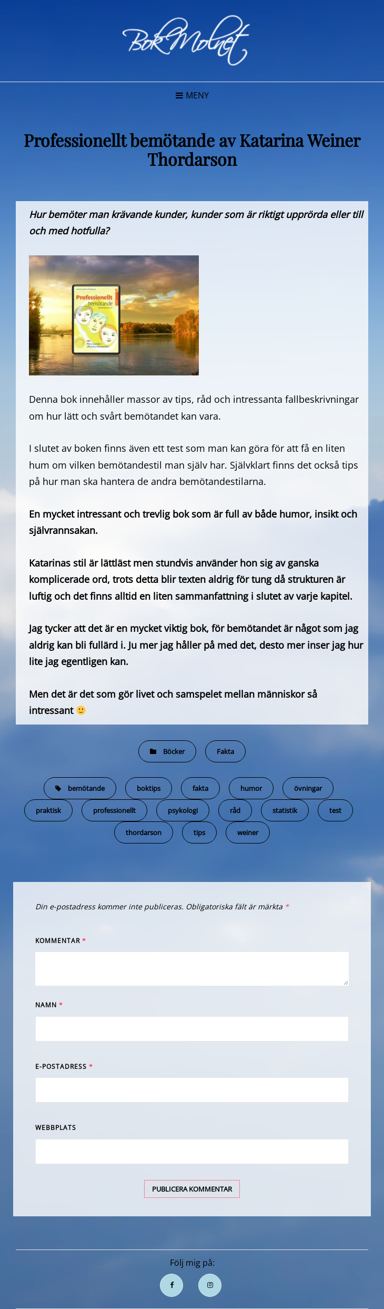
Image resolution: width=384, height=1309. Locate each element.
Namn (49, 1004)
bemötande (86, 788)
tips (199, 832)
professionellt (114, 810)
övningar (308, 788)
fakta (200, 788)
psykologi (183, 810)
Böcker (174, 751)
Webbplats (55, 1127)
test (335, 810)
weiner (247, 832)
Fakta (225, 751)
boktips (148, 788)
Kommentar (60, 940)
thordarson (143, 832)
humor (251, 788)
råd (235, 810)
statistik (284, 810)
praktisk (48, 810)
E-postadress (64, 1066)
